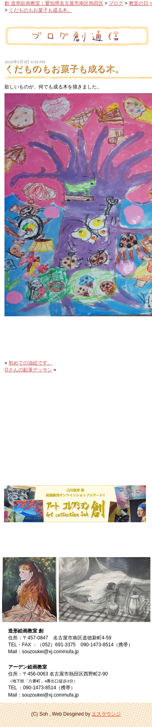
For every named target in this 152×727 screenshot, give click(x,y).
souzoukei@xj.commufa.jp (50, 651)
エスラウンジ (106, 714)
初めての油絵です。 (30, 363)
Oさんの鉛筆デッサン (28, 370)
